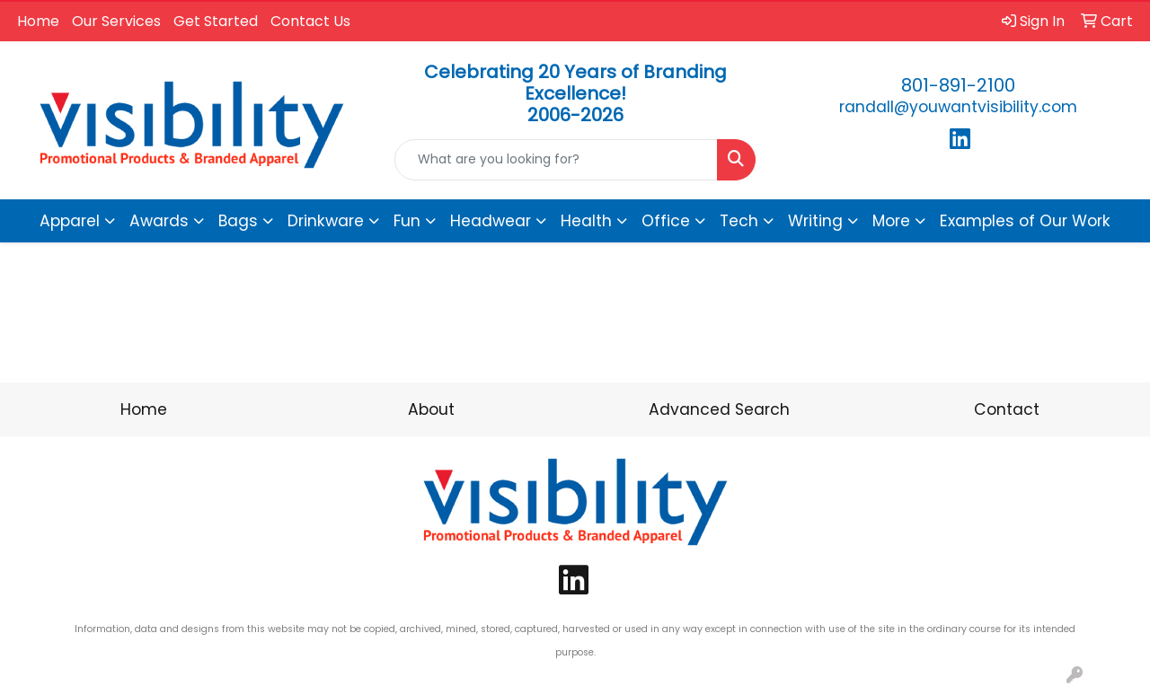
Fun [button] (407, 221)
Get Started (215, 21)
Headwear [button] (490, 221)
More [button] (891, 221)
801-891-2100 (958, 85)
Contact (1006, 409)
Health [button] (586, 221)
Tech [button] (739, 221)
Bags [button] (238, 221)
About (431, 409)
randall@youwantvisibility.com (958, 107)
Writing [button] (815, 221)
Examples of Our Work (1025, 221)
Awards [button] (159, 221)
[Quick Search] (556, 159)
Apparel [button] (70, 221)
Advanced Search (719, 409)
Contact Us (310, 21)
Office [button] (665, 221)
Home (38, 21)
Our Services (116, 21)
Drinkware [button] (326, 221)
